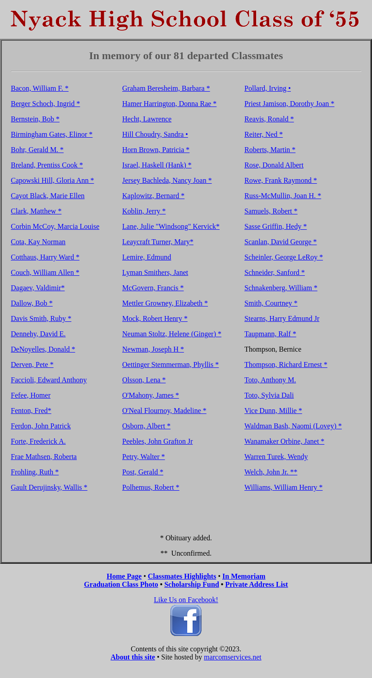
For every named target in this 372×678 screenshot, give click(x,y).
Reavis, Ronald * (269, 119)
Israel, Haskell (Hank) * (157, 165)
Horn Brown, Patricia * (155, 149)
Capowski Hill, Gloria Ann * (52, 180)
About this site (132, 657)
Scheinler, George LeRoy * (283, 257)
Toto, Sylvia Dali (269, 395)
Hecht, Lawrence (146, 119)
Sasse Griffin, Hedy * (275, 226)
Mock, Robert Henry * (155, 318)
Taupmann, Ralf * (270, 334)
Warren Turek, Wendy (276, 456)
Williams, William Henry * (283, 487)
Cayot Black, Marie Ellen (48, 196)
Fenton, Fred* (31, 410)
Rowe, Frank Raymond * (280, 180)
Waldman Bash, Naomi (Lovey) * (293, 426)
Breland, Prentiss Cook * (47, 165)
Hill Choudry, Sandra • (155, 134)
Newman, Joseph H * (153, 349)
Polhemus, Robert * (150, 487)
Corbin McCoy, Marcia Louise (55, 226)
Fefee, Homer (31, 395)
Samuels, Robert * (271, 211)
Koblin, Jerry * (143, 211)
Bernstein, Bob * (35, 119)
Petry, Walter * (143, 456)
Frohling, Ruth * (35, 472)
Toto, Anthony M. (270, 380)
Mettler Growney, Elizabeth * (165, 303)
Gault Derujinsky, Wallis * (49, 487)
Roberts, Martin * (269, 149)
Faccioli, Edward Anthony (49, 380)
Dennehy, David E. (38, 334)
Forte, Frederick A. (38, 441)
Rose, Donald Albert (273, 165)
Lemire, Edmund (146, 257)
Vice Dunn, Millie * (273, 410)
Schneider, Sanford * (274, 272)
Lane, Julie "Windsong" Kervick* (171, 226)
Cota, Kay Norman (38, 242)
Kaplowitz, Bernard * (153, 196)
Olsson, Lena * (143, 380)
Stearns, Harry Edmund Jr (281, 318)
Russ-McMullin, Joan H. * (282, 196)
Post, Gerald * (142, 472)
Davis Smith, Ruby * (41, 318)
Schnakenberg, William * (280, 288)
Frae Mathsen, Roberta (44, 456)
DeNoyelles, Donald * (43, 349)
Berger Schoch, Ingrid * (45, 103)
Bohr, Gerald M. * (37, 149)
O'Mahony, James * (150, 395)
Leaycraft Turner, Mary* (157, 242)
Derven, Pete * (32, 364)
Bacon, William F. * (40, 88)
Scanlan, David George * (280, 242)
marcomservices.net (233, 657)
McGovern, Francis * (153, 288)
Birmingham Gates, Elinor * (51, 134)
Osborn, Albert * (146, 426)
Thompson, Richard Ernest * (285, 364)
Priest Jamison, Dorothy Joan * (289, 103)
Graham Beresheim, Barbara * (166, 88)
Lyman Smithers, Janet (155, 272)
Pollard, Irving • (267, 88)
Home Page (124, 576)
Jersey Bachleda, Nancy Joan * (167, 180)
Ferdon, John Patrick (41, 426)
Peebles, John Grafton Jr (157, 441)
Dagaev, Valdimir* (38, 288)
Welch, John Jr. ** (270, 472)
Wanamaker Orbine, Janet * (284, 441)
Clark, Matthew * (36, 211)
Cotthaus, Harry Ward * (45, 257)
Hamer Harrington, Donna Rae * (169, 103)
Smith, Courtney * (271, 303)
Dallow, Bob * (32, 303)
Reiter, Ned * (263, 134)
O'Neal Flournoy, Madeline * (164, 410)
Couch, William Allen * (45, 272)
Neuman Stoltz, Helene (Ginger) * (171, 334)
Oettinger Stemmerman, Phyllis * (170, 364)
